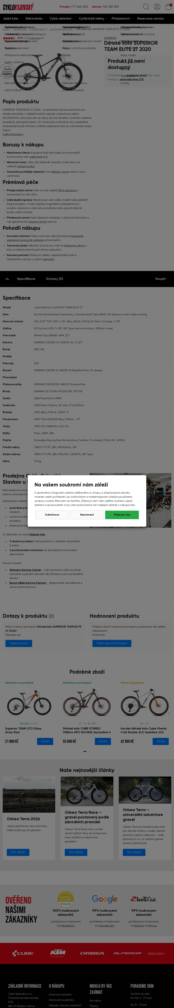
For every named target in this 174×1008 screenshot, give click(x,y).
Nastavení (87, 515)
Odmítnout (52, 515)
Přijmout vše (122, 515)
